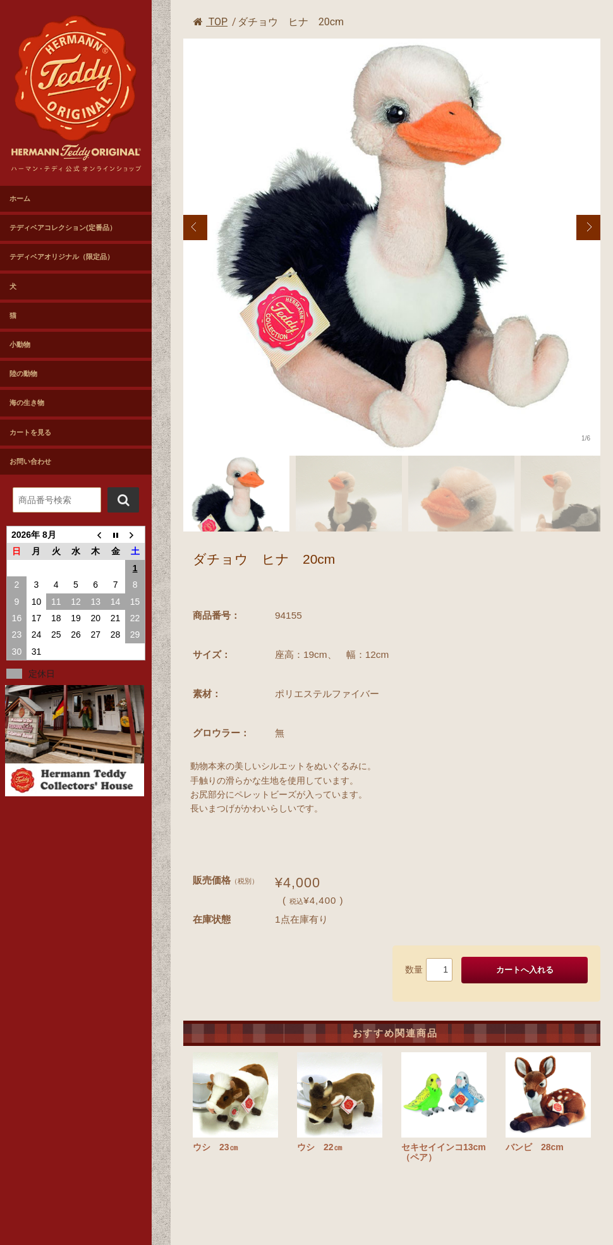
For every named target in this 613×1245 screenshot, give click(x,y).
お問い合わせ (30, 461)
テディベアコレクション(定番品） (62, 227)
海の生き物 (26, 402)
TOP (210, 22)
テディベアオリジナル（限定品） (61, 256)
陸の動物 (23, 373)
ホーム (19, 198)
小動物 (19, 344)
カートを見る (30, 432)
